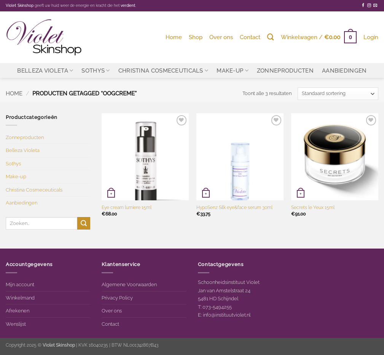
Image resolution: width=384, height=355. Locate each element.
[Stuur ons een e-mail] (375, 5)
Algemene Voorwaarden (129, 284)
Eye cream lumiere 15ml (126, 207)
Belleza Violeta (45, 70)
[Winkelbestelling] (338, 93)
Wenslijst (16, 324)
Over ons (221, 37)
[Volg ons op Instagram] (369, 5)
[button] (319, 37)
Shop (195, 37)
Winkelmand (20, 298)
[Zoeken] (270, 37)
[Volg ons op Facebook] (363, 5)
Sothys (95, 70)
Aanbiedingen (344, 70)
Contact (250, 37)
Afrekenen (17, 310)
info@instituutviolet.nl (226, 315)
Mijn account (20, 284)
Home (174, 37)
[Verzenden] (83, 223)
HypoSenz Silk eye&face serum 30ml (234, 207)
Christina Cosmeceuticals (163, 70)
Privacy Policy (117, 298)
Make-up (233, 70)
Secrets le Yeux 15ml (313, 207)
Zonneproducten (285, 70)
